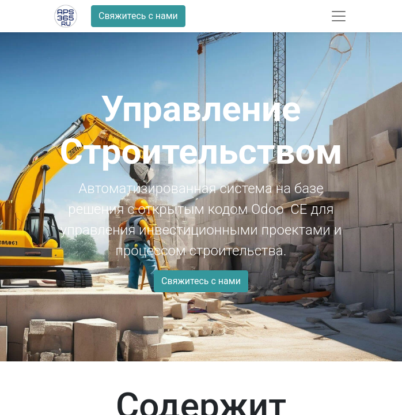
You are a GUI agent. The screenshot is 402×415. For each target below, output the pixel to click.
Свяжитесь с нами (138, 15)
